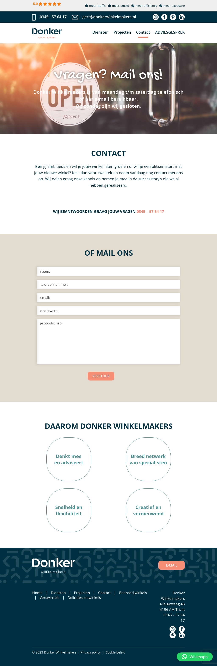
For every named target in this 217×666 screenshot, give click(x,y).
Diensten (100, 32)
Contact (143, 32)
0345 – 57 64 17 (150, 211)
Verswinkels (49, 597)
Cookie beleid (115, 652)
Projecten (122, 32)
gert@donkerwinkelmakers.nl (109, 16)
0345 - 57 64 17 (53, 16)
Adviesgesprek (170, 32)
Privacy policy (91, 652)
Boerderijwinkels (133, 592)
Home (37, 592)
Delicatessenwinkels (84, 597)
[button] (195, 656)
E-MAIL (171, 565)
